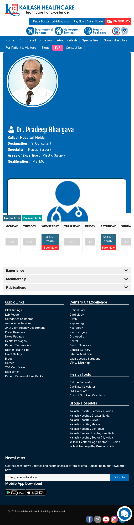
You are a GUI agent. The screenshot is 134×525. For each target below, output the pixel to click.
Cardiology (77, 314)
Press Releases (15, 332)
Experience (15, 270)
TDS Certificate (15, 367)
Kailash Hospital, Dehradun (87, 428)
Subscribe (119, 477)
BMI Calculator (79, 391)
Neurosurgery (78, 332)
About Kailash (67, 40)
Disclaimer (12, 371)
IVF (58, 48)
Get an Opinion (95, 21)
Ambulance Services (18, 323)
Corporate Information (35, 40)
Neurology (76, 327)
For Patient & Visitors (20, 48)
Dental (74, 341)
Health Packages (16, 341)
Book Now (50, 247)
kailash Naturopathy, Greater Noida (92, 446)
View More (80, 363)
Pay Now (79, 21)
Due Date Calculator (82, 386)
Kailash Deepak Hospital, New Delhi (92, 433)
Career (9, 363)
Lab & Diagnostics (61, 21)
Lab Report (12, 314)
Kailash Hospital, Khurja (85, 424)
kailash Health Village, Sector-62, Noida (95, 442)
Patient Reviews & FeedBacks (24, 376)
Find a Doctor (41, 21)
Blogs (45, 48)
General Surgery (80, 349)
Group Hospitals (115, 40)
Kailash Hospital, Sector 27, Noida (91, 411)
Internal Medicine (81, 354)
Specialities (90, 40)
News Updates (14, 336)
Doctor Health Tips (17, 349)
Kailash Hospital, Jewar (85, 420)
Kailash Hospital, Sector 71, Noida (91, 437)
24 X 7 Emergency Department (25, 327)
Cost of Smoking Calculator (87, 395)
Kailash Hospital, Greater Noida (90, 415)
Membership (16, 279)
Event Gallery (13, 354)
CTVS (73, 319)
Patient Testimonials (18, 345)
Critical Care (77, 310)
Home (9, 40)
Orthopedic (77, 336)
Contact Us (74, 48)
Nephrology (77, 323)
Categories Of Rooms (19, 319)
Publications (16, 287)
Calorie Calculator (81, 382)
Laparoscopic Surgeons (85, 358)
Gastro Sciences (80, 345)
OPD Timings (13, 310)
